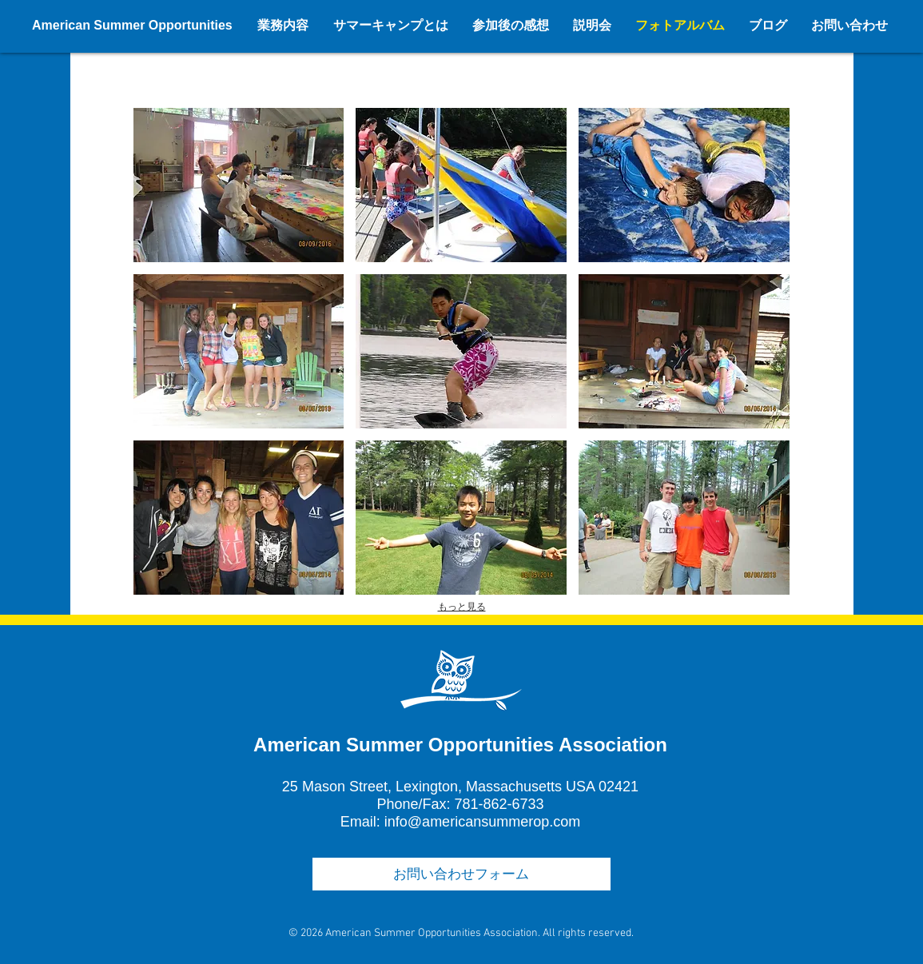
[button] (238, 185)
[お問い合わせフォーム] (461, 874)
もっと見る (462, 606)
